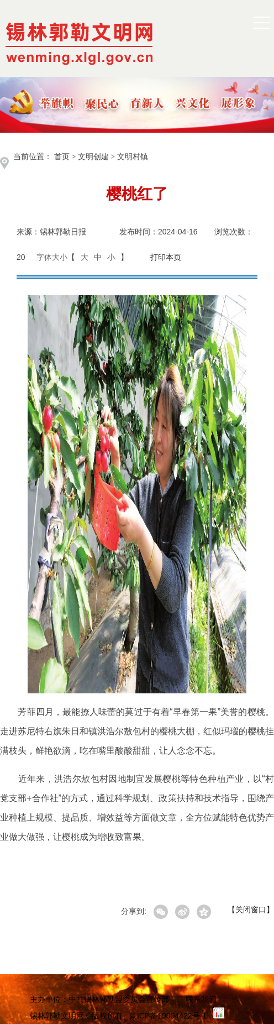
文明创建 (93, 157)
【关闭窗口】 (251, 909)
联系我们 (201, 999)
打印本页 (165, 257)
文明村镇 (132, 157)
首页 (62, 157)
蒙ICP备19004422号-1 (168, 1015)
